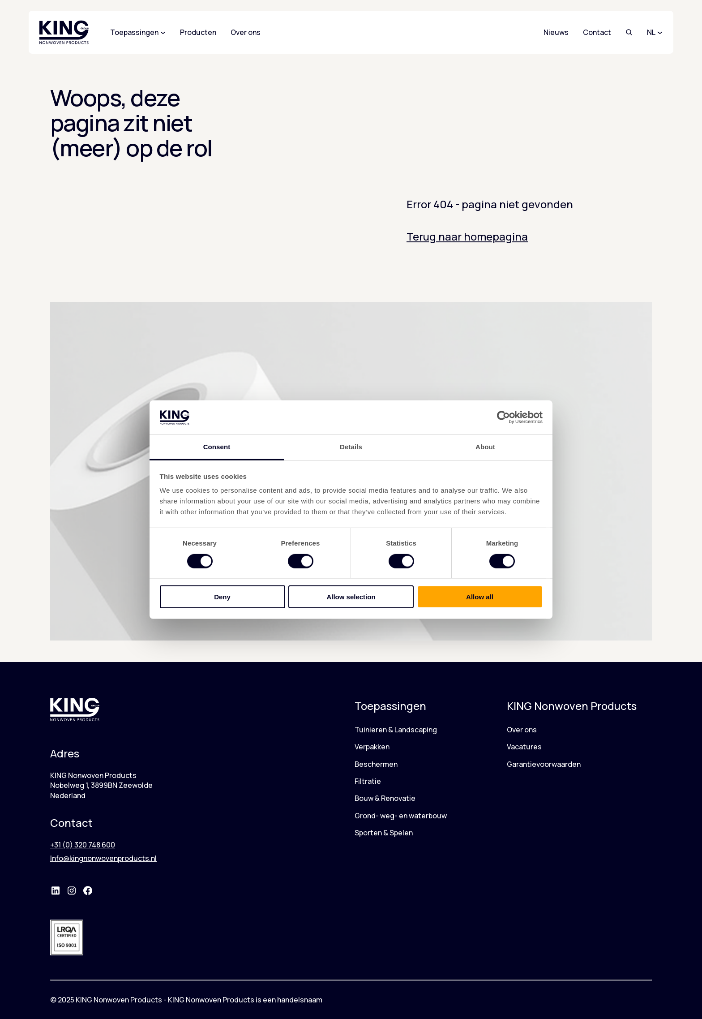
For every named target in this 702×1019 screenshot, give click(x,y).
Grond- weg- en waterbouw (401, 816)
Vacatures (524, 747)
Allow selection (350, 597)
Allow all (479, 597)
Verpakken (372, 747)
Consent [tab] (217, 447)
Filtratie (368, 781)
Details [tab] (351, 447)
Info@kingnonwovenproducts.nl (103, 858)
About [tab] (485, 447)
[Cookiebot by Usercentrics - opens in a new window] (503, 417)
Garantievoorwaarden (544, 764)
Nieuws (556, 32)
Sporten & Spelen (384, 833)
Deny (222, 597)
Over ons (522, 730)
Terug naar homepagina (467, 236)
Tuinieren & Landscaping (396, 730)
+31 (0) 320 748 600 (82, 845)
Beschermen (376, 764)
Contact (597, 32)
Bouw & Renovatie (385, 798)
